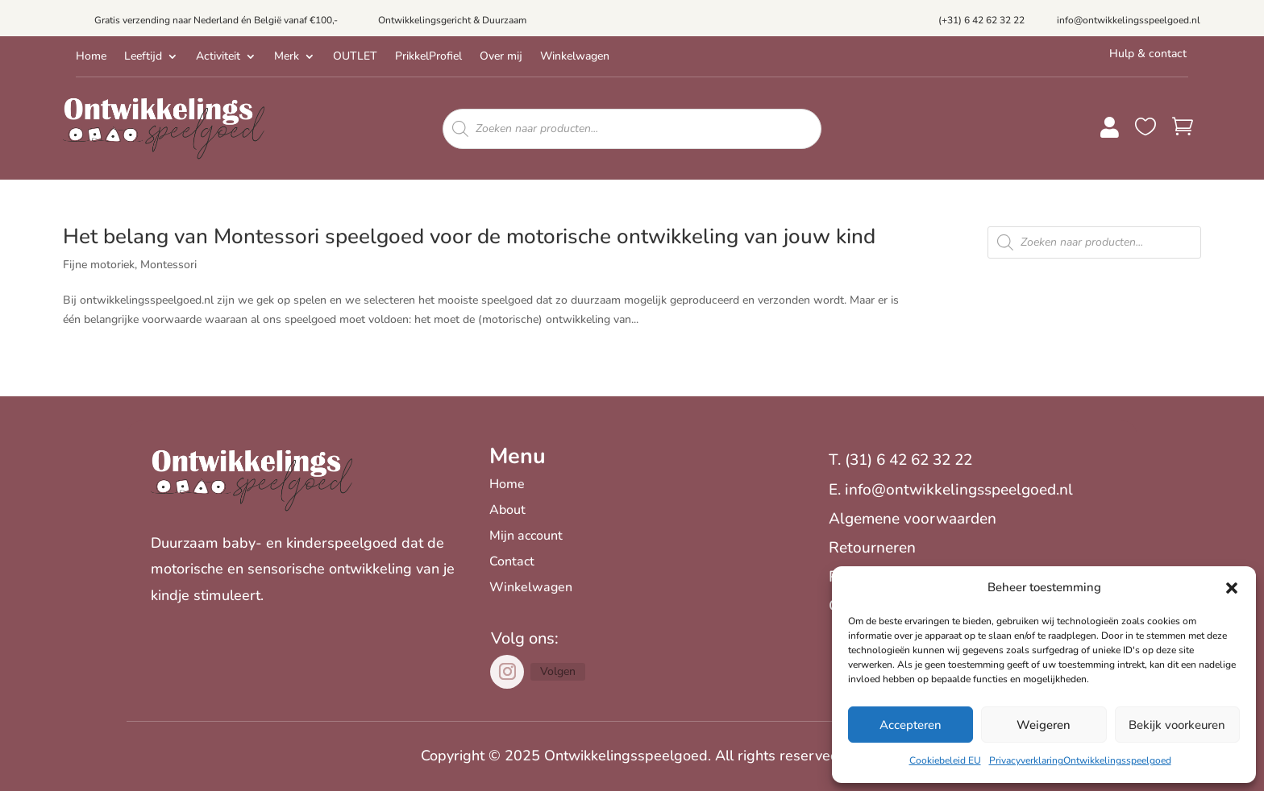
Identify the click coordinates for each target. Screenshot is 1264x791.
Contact (511, 561)
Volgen (558, 671)
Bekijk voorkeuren (1177, 725)
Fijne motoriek (99, 264)
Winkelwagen (574, 57)
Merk (286, 57)
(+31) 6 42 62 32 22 (981, 20)
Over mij (501, 57)
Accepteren (910, 725)
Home (91, 57)
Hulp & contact (1148, 53)
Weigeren (1044, 725)
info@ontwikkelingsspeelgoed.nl (1128, 20)
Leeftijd (143, 57)
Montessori (168, 264)
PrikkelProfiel (428, 57)
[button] (1232, 588)
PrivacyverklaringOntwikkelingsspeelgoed (1080, 760)
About (507, 510)
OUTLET (355, 57)
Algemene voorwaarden (912, 518)
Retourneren (872, 547)
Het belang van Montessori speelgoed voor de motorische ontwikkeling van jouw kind (469, 236)
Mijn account (526, 536)
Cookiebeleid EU (945, 760)
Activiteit (218, 57)
